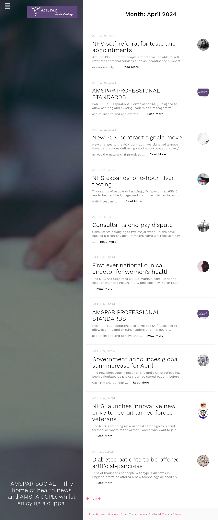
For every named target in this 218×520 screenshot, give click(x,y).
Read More (133, 67)
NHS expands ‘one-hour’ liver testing (133, 181)
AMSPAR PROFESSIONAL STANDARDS (126, 93)
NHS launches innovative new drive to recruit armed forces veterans (133, 412)
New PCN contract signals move (137, 137)
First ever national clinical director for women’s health (131, 268)
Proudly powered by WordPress (108, 514)
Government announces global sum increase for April (135, 362)
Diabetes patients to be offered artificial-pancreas (136, 462)
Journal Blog (146, 514)
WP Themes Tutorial (169, 514)
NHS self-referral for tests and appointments (134, 46)
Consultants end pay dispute (132, 224)
